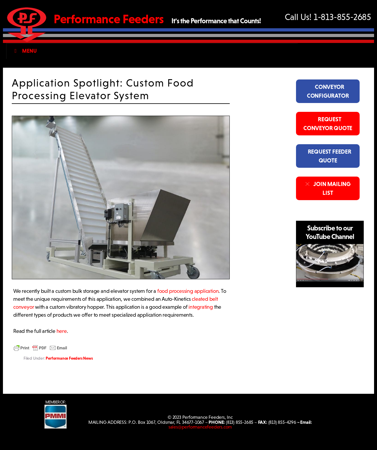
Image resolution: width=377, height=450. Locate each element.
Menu (24, 51)
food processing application (188, 291)
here (62, 331)
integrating (200, 307)
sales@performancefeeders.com (200, 426)
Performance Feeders (109, 19)
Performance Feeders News (69, 358)
